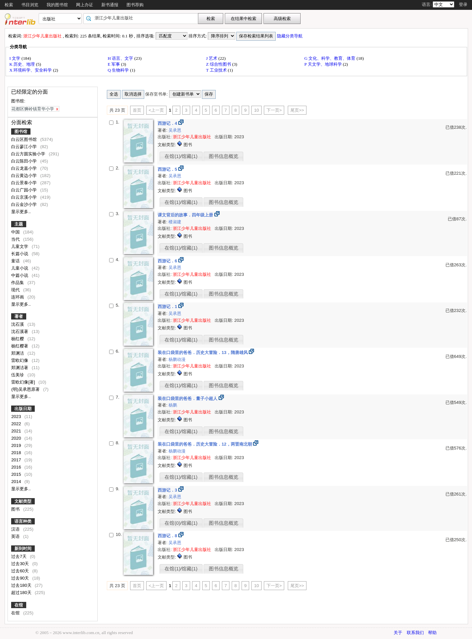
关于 (398, 632)
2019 (16, 445)
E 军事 (114, 64)
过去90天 (20, 578)
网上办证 (84, 4)
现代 (16, 289)
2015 (16, 474)
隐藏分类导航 (290, 35)
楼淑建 (174, 221)
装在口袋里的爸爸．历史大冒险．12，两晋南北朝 (205, 444)
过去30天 (20, 563)
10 (256, 110)
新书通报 (109, 4)
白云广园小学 (24, 189)
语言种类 (22, 521)
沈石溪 (18, 324)
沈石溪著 (20, 331)
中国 (16, 232)
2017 (16, 459)
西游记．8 (168, 535)
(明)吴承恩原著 (26, 389)
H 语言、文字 (121, 58)
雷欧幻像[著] (23, 382)
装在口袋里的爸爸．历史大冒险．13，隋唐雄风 (203, 352)
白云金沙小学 (24, 204)
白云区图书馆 (24, 139)
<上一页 (156, 110)
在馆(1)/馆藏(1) (181, 156)
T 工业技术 (217, 70)
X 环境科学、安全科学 (31, 70)
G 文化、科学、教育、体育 (330, 58)
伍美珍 (18, 374)
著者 (18, 316)
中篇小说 (20, 275)
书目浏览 (29, 4)
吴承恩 (174, 130)
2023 (16, 416)
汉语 (16, 529)
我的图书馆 (57, 4)
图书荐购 (135, 4)
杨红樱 (18, 338)
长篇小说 (20, 253)
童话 (16, 260)
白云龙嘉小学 (24, 168)
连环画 (18, 297)
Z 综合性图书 (219, 64)
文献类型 (22, 501)
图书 (16, 509)
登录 (463, 4)
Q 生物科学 (119, 70)
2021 (16, 431)
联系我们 (415, 632)
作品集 (18, 282)
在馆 (18, 605)
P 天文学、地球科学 (323, 64)
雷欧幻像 (20, 360)
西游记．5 (168, 169)
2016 (16, 467)
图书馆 (20, 131)
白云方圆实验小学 (29, 153)
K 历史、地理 (22, 64)
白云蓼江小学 (24, 146)
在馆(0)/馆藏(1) (181, 523)
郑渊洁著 (20, 367)
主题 (18, 224)
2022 (16, 423)
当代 (16, 239)
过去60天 (20, 570)
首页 (137, 110)
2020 (16, 438)
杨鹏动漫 (177, 359)
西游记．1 (168, 306)
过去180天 (21, 585)
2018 (16, 452)
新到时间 (22, 548)
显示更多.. (20, 211)
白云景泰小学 (24, 182)
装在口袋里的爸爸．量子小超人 (188, 398)
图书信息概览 (223, 156)
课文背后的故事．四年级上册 (186, 214)
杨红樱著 (20, 345)
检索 (9, 4)
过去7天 (19, 556)
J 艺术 (212, 58)
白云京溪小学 (24, 197)
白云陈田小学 (24, 161)
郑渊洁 (18, 353)
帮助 (432, 632)
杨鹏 (172, 405)
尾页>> (297, 110)
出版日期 (22, 408)
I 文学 (15, 58)
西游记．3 (168, 490)
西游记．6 (168, 260)
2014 (16, 481)
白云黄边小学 (24, 175)
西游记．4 (168, 123)
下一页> (274, 110)
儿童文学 (20, 246)
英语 (16, 536)
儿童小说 (20, 268)
